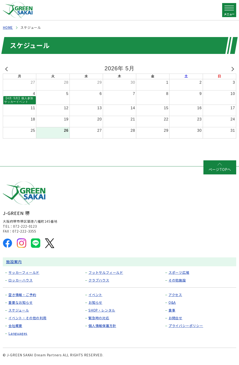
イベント (95, 295)
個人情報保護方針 (102, 326)
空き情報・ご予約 (22, 295)
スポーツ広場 (179, 273)
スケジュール (18, 310)
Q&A (172, 303)
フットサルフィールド (105, 273)
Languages (17, 333)
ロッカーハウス (20, 280)
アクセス (175, 295)
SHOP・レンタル (101, 310)
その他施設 (177, 280)
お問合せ (175, 318)
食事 (172, 310)
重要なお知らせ (20, 303)
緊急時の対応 (98, 318)
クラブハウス (98, 280)
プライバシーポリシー (186, 326)
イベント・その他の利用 (27, 318)
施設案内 (14, 262)
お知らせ (95, 303)
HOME (8, 27)
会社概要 (15, 326)
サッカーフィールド (23, 273)
